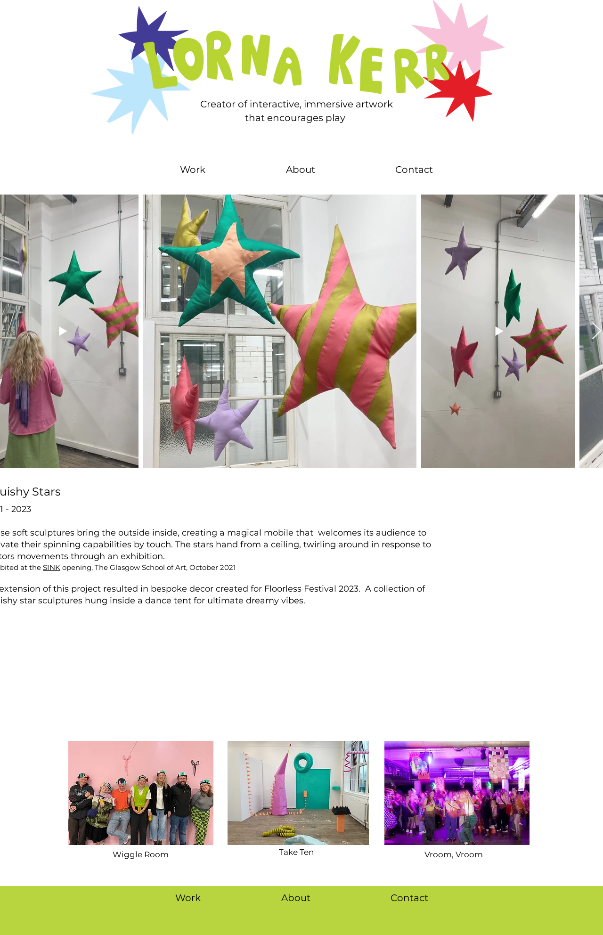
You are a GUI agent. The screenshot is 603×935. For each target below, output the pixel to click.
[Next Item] (596, 331)
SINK (51, 567)
